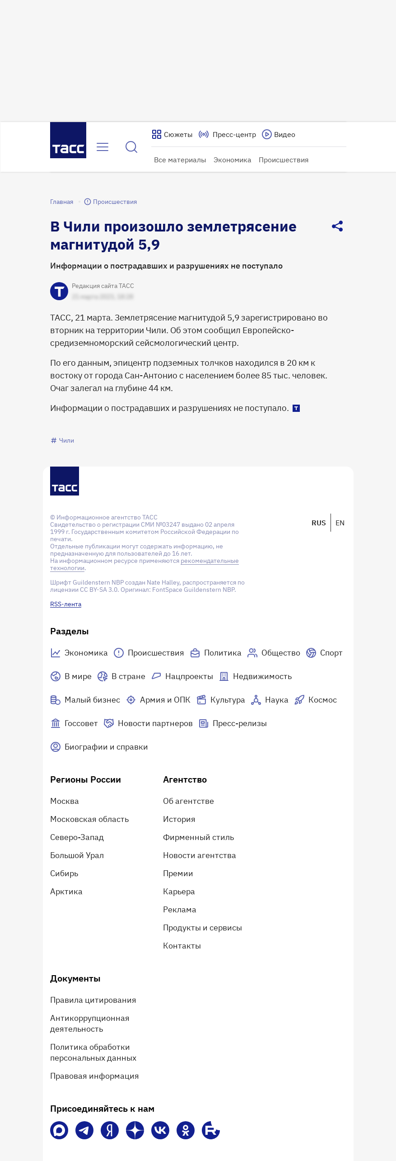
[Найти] (131, 147)
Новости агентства (199, 855)
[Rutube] (211, 1130)
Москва (64, 801)
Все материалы (180, 159)
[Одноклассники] (186, 1130)
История (179, 819)
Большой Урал (77, 855)
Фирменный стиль (198, 837)
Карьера (179, 891)
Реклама (179, 909)
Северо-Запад (77, 837)
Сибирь (64, 873)
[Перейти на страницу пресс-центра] (227, 134)
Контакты (182, 945)
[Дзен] (135, 1130)
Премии (178, 873)
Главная (61, 202)
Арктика (66, 891)
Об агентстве (188, 801)
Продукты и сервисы (202, 927)
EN (340, 522)
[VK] (160, 1130)
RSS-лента (65, 604)
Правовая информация (94, 1076)
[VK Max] (59, 1130)
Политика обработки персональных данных (93, 1052)
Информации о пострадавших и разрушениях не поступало (166, 265)
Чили (62, 440)
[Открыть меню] (102, 147)
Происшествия (284, 159)
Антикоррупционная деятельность (90, 1023)
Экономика (233, 159)
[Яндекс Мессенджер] (110, 1130)
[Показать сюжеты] (172, 134)
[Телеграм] (84, 1130)
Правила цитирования (93, 1000)
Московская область (89, 819)
